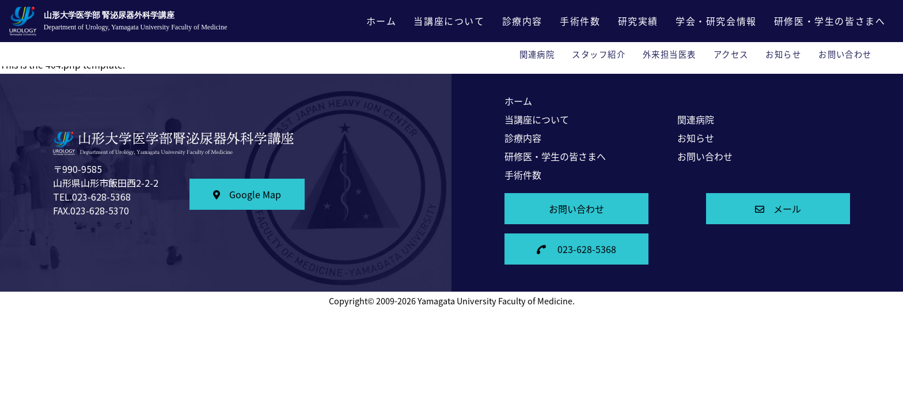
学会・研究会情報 (716, 21)
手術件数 (580, 21)
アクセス (731, 54)
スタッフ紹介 (598, 54)
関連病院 (537, 54)
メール (778, 209)
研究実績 (638, 21)
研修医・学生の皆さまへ (830, 21)
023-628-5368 (576, 249)
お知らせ (783, 54)
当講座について (448, 21)
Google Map (247, 194)
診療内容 (522, 21)
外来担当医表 (669, 54)
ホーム (381, 21)
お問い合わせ (845, 54)
